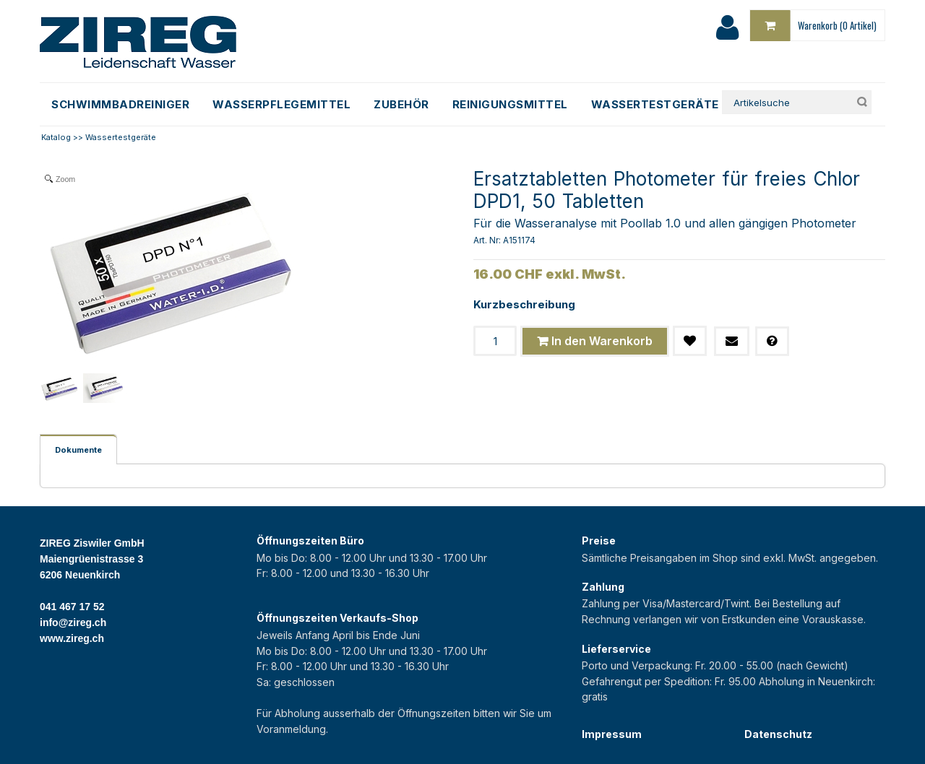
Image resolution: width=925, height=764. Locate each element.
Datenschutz (778, 734)
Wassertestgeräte (120, 137)
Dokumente (78, 450)
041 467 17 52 (72, 606)
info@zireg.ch (73, 622)
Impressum (612, 734)
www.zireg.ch (72, 638)
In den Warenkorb (602, 341)
